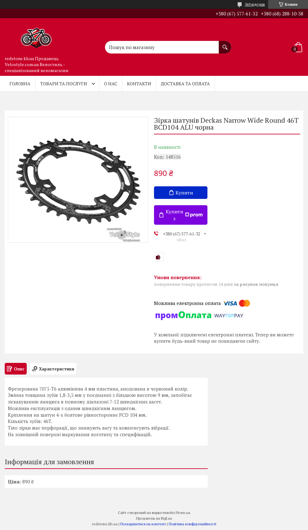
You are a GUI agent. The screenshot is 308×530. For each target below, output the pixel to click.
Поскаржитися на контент (143, 524)
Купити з (184, 215)
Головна (19, 84)
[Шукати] (225, 44)
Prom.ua (183, 512)
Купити (184, 192)
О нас (110, 84)
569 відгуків (255, 4)
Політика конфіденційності (192, 524)
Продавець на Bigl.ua (154, 518)
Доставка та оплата (185, 84)
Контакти (139, 84)
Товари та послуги (63, 84)
